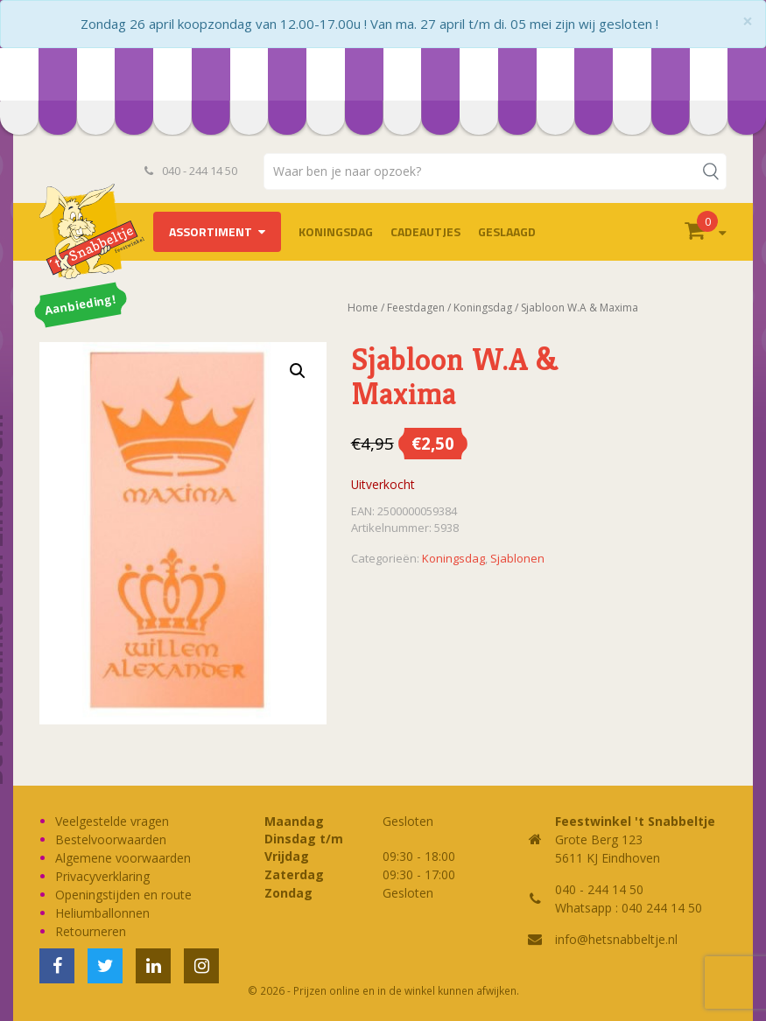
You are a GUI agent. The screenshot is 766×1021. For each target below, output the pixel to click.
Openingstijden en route (123, 894)
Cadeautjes (425, 231)
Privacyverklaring (102, 876)
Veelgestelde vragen (112, 821)
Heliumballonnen (102, 913)
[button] (297, 371)
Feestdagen (416, 307)
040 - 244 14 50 (190, 170)
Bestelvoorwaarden (110, 839)
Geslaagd (507, 231)
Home (363, 307)
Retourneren (90, 931)
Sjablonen (517, 558)
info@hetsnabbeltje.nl (616, 939)
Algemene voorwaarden (123, 858)
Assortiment (210, 231)
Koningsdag (336, 231)
